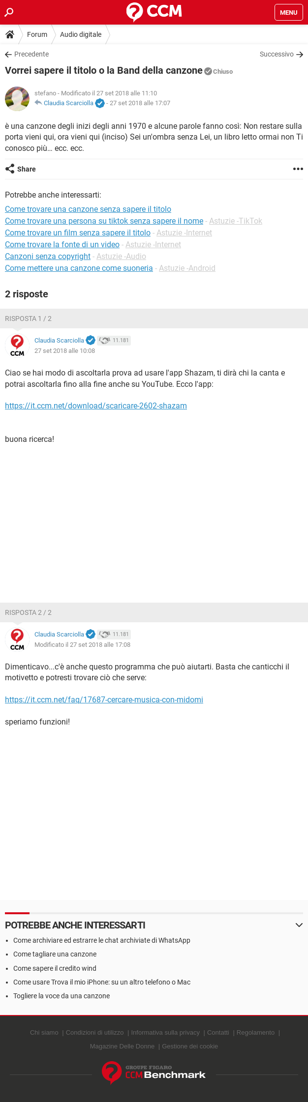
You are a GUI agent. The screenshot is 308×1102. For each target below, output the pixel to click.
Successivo (277, 54)
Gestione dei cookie (190, 1046)
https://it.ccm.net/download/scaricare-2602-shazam (96, 405)
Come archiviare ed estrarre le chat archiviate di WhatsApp (101, 940)
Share (26, 169)
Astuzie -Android (187, 268)
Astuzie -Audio (121, 256)
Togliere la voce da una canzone (61, 996)
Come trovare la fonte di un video (62, 244)
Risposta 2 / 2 (28, 612)
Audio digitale (80, 34)
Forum (37, 34)
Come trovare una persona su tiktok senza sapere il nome (104, 221)
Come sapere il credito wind (54, 968)
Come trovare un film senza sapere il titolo (78, 232)
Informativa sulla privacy (165, 1032)
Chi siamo (44, 1032)
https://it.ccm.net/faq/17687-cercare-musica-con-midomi (104, 699)
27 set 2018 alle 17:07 (140, 103)
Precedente (31, 54)
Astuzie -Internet (184, 232)
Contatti (218, 1032)
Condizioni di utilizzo (95, 1032)
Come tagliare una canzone (54, 954)
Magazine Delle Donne (122, 1046)
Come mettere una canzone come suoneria (79, 268)
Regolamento (256, 1032)
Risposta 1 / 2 (28, 318)
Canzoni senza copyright (48, 256)
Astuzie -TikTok (235, 221)
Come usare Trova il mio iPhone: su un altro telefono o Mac (101, 982)
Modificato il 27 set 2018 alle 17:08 (82, 644)
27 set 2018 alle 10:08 (64, 350)
